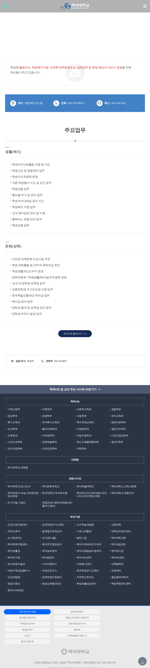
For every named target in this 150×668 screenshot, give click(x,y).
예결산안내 (26, 624)
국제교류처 (14, 531)
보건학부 (12, 429)
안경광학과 (83, 429)
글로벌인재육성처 (52, 531)
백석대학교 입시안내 (19, 486)
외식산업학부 (15, 448)
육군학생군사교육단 (88, 570)
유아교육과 (117, 416)
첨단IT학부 (117, 442)
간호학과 (12, 435)
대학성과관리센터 (121, 531)
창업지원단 (14, 584)
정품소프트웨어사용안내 (26, 618)
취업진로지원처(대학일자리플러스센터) (57, 504)
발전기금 (82, 538)
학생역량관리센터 (121, 584)
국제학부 (82, 448)
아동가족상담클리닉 (19, 570)
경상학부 (12, 416)
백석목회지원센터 (17, 544)
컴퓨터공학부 (118, 422)
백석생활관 (14, 551)
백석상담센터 (118, 544)
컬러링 (73, 624)
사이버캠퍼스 (49, 564)
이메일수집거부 (73, 618)
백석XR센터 (117, 557)
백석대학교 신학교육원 (123, 486)
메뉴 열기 (144, 6)
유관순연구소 (49, 570)
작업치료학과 (84, 435)
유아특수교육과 (50, 422)
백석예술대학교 (85, 486)
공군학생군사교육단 (53, 524)
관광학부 (47, 416)
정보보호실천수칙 (120, 618)
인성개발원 (14, 577)
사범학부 (82, 416)
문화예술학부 (49, 442)
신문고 (120, 624)
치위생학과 (48, 435)
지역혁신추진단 (85, 577)
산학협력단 (117, 564)
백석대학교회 (118, 538)
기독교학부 (14, 409)
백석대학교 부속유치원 (54, 493)
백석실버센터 (49, 551)
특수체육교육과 (85, 422)
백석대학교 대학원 (18, 467)
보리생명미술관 (16, 564)
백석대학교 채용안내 (122, 493)
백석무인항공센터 (52, 544)
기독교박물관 (84, 531)
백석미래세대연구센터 (89, 544)
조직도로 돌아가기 (72, 333)
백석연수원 (14, 557)
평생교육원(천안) (51, 584)
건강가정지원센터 (17, 524)
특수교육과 (14, 422)
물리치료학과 (49, 429)
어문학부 (47, 409)
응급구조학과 (118, 429)
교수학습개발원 (85, 524)
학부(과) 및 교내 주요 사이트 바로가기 (73, 389)
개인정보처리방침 (26, 612)
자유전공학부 (49, 448)
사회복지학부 (84, 409)
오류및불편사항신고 (26, 630)
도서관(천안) (15, 538)
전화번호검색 (73, 612)
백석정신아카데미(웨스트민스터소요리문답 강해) (92, 495)
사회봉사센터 (84, 564)
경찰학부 (116, 409)
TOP (142, 663)
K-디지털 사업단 (16, 502)
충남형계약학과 (119, 577)
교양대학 (116, 524)
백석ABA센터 (84, 557)
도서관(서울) (49, 538)
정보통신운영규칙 (120, 612)
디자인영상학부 (119, 435)
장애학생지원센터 (52, 577)
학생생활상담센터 (86, 584)
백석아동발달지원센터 (89, 551)
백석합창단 (48, 557)
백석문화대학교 (50, 486)
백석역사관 (117, 551)
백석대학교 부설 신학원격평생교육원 (23, 495)
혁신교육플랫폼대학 (88, 442)
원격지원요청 (73, 630)
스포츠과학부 (15, 442)
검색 (6, 7)
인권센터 (116, 570)
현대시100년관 (16, 590)
